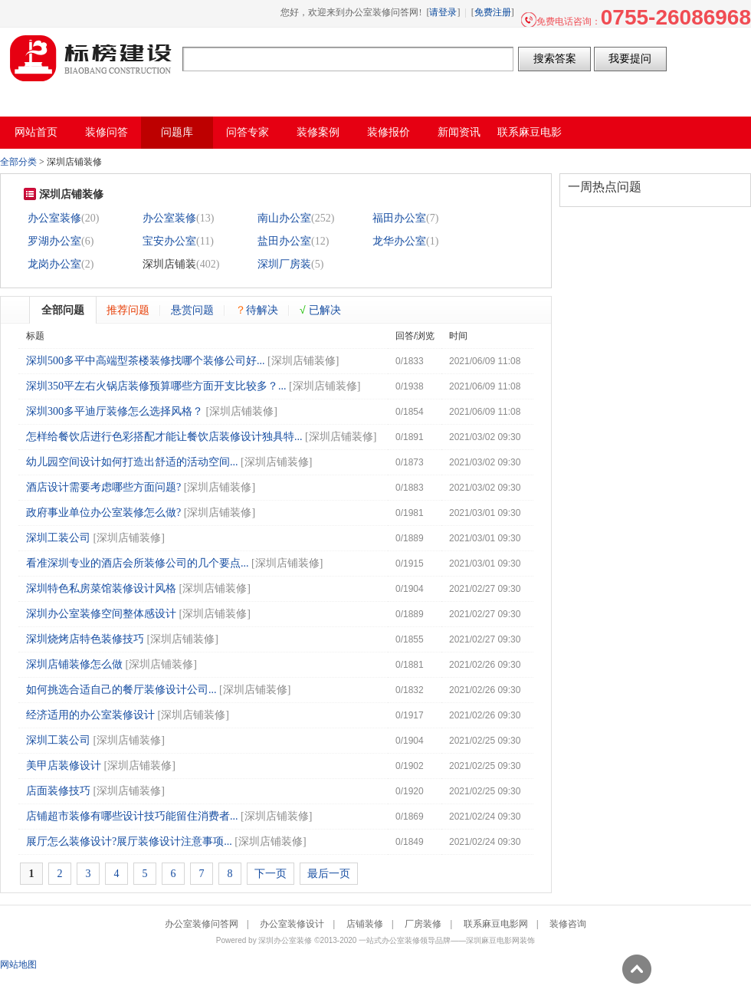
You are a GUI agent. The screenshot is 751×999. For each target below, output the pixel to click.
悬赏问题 (192, 310)
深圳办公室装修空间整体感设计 (101, 613)
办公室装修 (54, 218)
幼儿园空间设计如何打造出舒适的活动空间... (132, 462)
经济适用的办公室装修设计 (90, 715)
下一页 (270, 873)
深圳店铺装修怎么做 (74, 664)
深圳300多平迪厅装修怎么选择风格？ (114, 411)
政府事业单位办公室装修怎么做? (103, 512)
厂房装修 (423, 923)
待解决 (256, 310)
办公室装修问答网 (91, 58)
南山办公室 (284, 218)
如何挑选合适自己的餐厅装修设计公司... (121, 689)
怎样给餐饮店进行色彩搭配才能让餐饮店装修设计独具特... (164, 436)
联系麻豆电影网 (496, 923)
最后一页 (328, 873)
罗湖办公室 (54, 241)
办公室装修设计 (292, 923)
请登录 (443, 12)
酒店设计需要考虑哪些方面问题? (103, 487)
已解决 (320, 310)
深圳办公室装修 (285, 940)
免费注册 (492, 12)
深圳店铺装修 (303, 360)
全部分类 (18, 161)
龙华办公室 (399, 241)
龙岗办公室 (54, 264)
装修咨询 (567, 923)
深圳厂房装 (284, 264)
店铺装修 (364, 923)
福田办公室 (399, 218)
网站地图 (18, 964)
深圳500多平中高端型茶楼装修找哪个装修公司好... (145, 360)
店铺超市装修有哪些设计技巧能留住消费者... (132, 816)
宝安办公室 (169, 241)
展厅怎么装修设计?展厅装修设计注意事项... (129, 841)
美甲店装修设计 (63, 765)
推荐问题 (128, 310)
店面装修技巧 (58, 791)
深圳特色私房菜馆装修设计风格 (101, 588)
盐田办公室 (284, 241)
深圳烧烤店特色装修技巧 (85, 639)
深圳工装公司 (58, 538)
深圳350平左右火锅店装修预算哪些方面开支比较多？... (156, 386)
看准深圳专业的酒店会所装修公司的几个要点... (137, 563)
